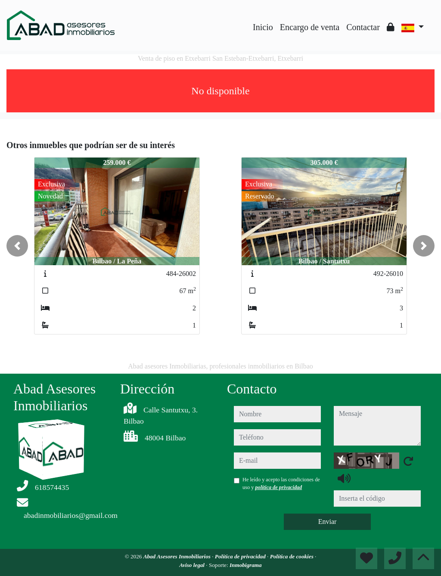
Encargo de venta (309, 27)
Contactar (363, 27)
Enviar (327, 521)
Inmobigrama (246, 565)
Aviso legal (192, 565)
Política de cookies (292, 556)
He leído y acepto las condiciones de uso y (281, 483)
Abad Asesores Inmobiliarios (177, 556)
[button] (17, 246)
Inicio (263, 27)
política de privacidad (278, 487)
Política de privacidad (241, 556)
